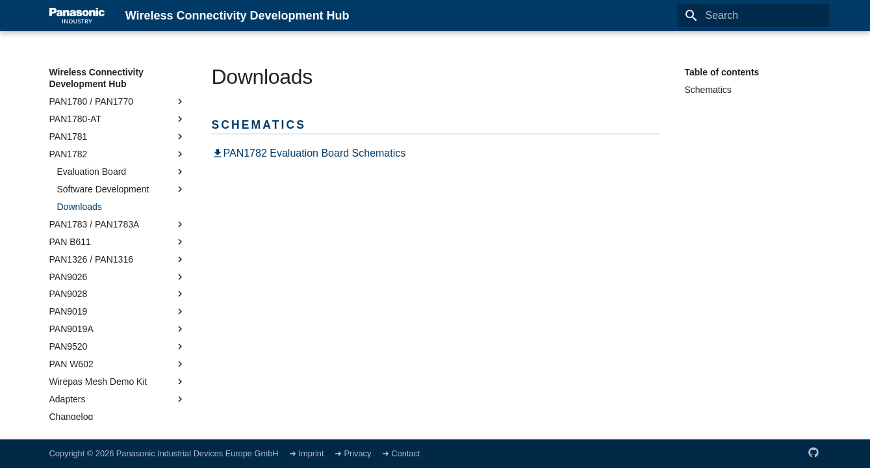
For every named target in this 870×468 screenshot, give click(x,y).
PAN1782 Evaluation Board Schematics (309, 153)
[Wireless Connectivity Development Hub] (77, 16)
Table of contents (722, 72)
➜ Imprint (306, 453)
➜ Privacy (354, 453)
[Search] (753, 15)
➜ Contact (401, 453)
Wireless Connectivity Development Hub (96, 78)
